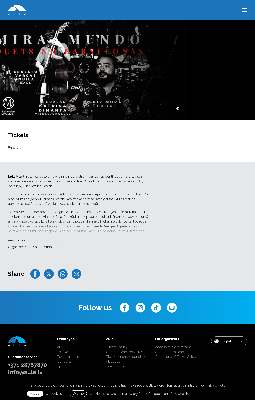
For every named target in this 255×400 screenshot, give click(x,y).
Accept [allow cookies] (35, 393)
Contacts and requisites (124, 352)
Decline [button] (78, 393)
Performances (68, 357)
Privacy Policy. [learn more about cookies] (217, 385)
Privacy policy (117, 347)
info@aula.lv (25, 372)
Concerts (64, 361)
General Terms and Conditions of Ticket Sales (175, 354)
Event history (116, 366)
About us (113, 361)
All (59, 347)
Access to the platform (173, 347)
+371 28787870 (27, 365)
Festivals (64, 352)
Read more (16, 240)
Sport (61, 366)
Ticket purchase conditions (127, 357)
